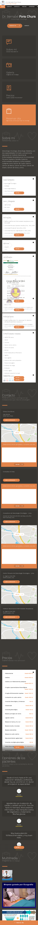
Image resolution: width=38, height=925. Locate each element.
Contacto (16, 6)
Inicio (2, 6)
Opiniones (31, 6)
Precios (24, 6)
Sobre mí (9, 6)
